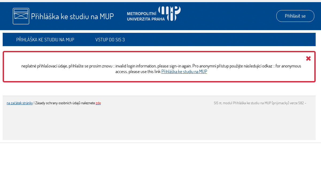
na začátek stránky (20, 102)
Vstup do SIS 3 (110, 40)
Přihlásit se (295, 16)
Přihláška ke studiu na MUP (72, 16)
